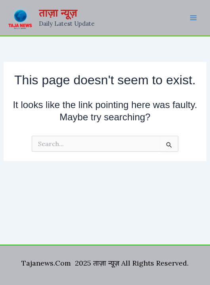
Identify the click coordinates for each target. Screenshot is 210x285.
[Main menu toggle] (193, 18)
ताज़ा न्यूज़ (58, 13)
